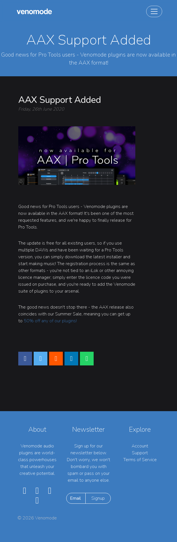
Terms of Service (140, 460)
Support (140, 453)
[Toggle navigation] (154, 11)
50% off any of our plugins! (50, 321)
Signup (98, 498)
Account (140, 446)
